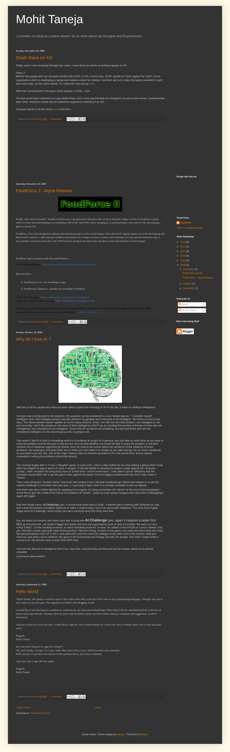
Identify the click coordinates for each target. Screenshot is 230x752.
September (189, 288)
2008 (183, 265)
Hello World (27, 591)
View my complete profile (189, 227)
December (189, 269)
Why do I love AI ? (33, 339)
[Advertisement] (90, 153)
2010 (183, 255)
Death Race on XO (34, 57)
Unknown (185, 222)
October (187, 283)
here (91, 83)
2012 (183, 246)
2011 (183, 251)
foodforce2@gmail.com (89, 312)
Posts (183, 304)
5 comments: (56, 696)
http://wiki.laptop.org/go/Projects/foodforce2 (65, 297)
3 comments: (56, 119)
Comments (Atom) (40, 713)
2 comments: (57, 321)
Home (98, 707)
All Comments (187, 310)
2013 (183, 242)
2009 (183, 260)
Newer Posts (23, 707)
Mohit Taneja (49, 19)
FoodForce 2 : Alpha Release (44, 190)
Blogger (144, 734)
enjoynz (121, 734)
